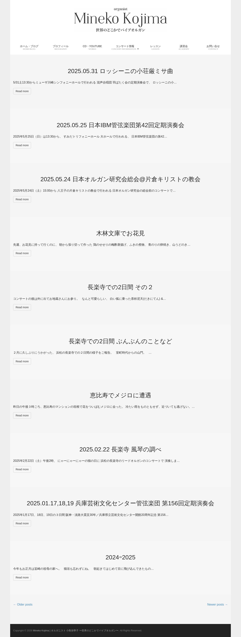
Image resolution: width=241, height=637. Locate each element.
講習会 (183, 47)
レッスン (155, 47)
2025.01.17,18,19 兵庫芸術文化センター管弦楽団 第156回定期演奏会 (120, 503)
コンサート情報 (125, 47)
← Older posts (22, 604)
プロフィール (61, 47)
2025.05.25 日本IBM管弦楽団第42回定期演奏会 (120, 125)
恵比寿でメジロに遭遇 (120, 395)
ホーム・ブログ (29, 47)
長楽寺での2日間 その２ (121, 287)
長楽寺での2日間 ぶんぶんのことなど (120, 341)
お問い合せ (213, 47)
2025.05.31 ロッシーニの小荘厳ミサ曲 (120, 71)
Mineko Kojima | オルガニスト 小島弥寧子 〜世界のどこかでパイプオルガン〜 (75, 630)
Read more (22, 91)
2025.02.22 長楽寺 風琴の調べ (120, 449)
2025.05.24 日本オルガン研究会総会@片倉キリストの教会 (120, 179)
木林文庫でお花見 (120, 233)
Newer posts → (217, 604)
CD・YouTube (92, 47)
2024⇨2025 (120, 557)
